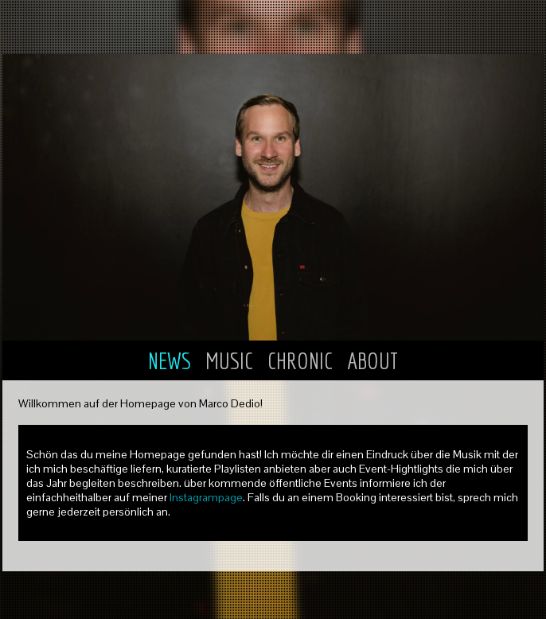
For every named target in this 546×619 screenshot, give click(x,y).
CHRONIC (302, 360)
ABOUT (372, 360)
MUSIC (231, 360)
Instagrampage (206, 497)
